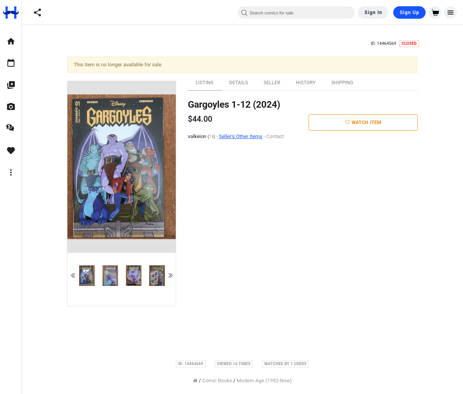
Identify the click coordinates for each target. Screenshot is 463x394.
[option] (10, 41)
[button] (37, 12)
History (306, 82)
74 (211, 136)
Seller (271, 82)
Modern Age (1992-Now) (264, 380)
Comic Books (217, 380)
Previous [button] (72, 275)
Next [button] (171, 275)
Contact (275, 136)
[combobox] (296, 12)
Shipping (342, 82)
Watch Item (363, 122)
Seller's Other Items (241, 136)
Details (238, 82)
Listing (205, 82)
